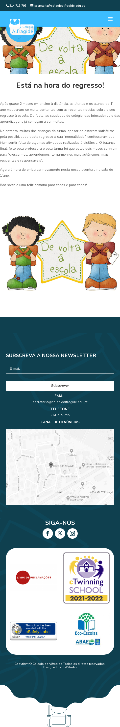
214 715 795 (60, 421)
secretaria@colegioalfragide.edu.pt (60, 413)
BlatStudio (69, 667)
